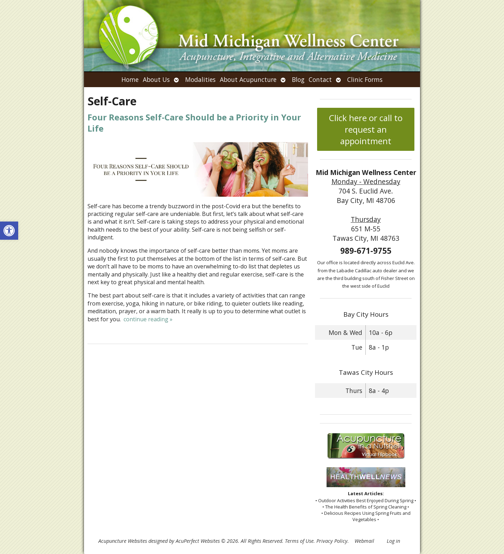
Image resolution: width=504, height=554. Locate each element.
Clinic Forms (365, 79)
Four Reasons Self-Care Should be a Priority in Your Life (194, 122)
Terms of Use (299, 541)
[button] (9, 231)
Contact (320, 79)
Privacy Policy (332, 541)
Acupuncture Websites (122, 541)
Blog (298, 79)
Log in (393, 541)
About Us (156, 79)
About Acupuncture (248, 79)
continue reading (148, 319)
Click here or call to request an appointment (365, 129)
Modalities (200, 79)
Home (130, 79)
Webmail (364, 541)
